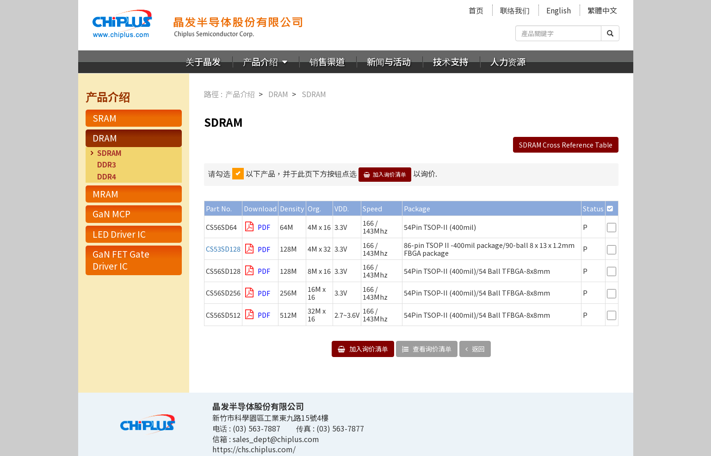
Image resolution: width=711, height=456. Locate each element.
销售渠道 (327, 61)
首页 (476, 10)
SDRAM (109, 153)
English (558, 10)
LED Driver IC (119, 234)
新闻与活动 (389, 61)
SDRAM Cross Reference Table (565, 144)
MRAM (105, 193)
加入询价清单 (389, 174)
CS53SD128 (223, 248)
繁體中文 (602, 10)
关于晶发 (203, 61)
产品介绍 (261, 61)
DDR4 (106, 176)
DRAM (105, 137)
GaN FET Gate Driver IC (121, 259)
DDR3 (106, 164)
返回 (477, 348)
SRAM (105, 117)
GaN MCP (111, 213)
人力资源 (508, 61)
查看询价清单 (431, 348)
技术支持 (450, 61)
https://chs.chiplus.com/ (254, 449)
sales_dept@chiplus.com (276, 438)
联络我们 (515, 10)
